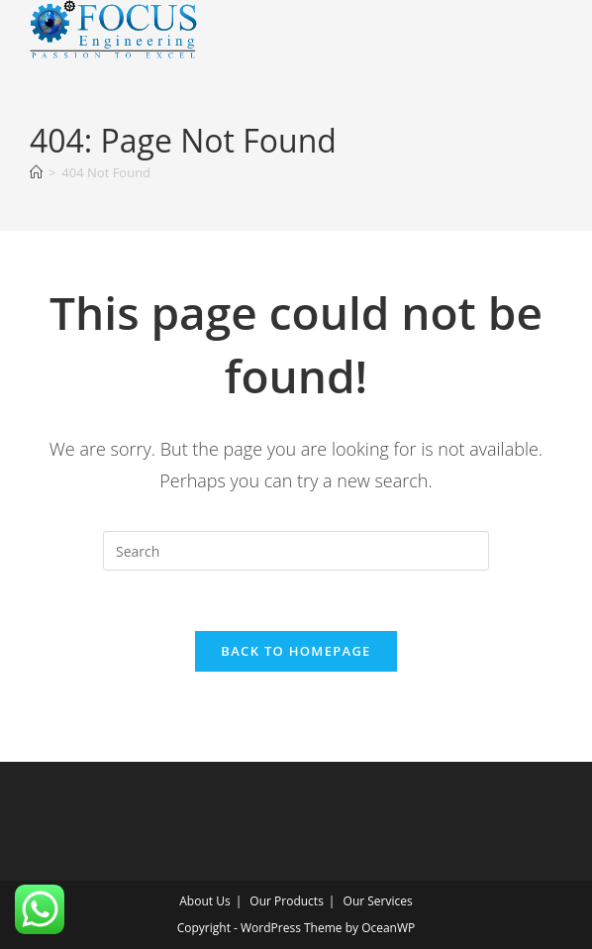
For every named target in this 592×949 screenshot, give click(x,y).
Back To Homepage (295, 651)
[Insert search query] (296, 551)
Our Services (378, 901)
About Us (204, 901)
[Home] (36, 172)
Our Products (286, 901)
